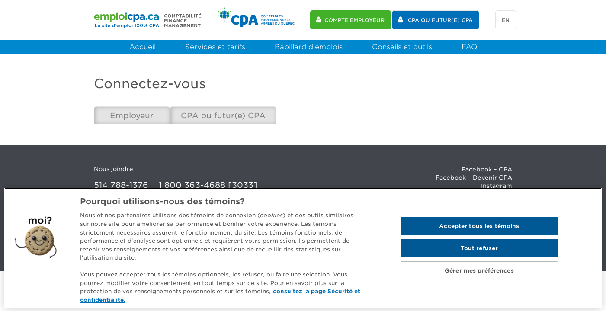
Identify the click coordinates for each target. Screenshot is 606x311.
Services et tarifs (215, 47)
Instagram (496, 185)
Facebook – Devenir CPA (474, 177)
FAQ (469, 47)
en (506, 20)
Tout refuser (479, 251)
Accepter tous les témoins (479, 228)
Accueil (142, 47)
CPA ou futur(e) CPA (223, 115)
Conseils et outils (402, 47)
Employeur (132, 115)
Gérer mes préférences (479, 273)
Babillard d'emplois (309, 47)
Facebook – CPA (487, 169)
